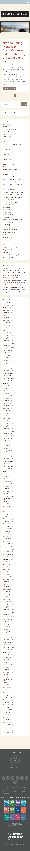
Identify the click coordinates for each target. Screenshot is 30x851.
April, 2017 (7, 569)
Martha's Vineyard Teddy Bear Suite (13, 192)
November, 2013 (8, 672)
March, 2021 (7, 451)
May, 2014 (7, 657)
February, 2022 (8, 423)
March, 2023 (7, 393)
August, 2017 (7, 559)
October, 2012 (8, 705)
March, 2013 (7, 692)
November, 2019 (8, 491)
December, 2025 (8, 310)
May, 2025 (6, 328)
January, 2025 (7, 338)
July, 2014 (6, 652)
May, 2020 (6, 476)
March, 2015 (7, 632)
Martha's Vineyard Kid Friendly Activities (14, 182)
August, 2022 (7, 408)
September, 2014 (8, 647)
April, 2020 (6, 479)
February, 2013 (8, 695)
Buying (24, 787)
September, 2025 (8, 318)
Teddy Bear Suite (7, 235)
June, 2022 (6, 413)
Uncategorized (7, 242)
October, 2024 (7, 345)
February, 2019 (8, 514)
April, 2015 (6, 629)
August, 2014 (7, 649)
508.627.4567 (17, 760)
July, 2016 (6, 592)
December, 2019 (8, 489)
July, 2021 (6, 441)
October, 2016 (7, 584)
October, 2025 (7, 315)
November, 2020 (8, 461)
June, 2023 (6, 385)
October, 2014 (8, 644)
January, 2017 (7, 577)
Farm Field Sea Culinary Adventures (13, 144)
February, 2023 (8, 396)
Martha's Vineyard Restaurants (11, 187)
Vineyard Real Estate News (10, 247)
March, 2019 (7, 511)
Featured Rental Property (10, 147)
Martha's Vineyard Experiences (11, 177)
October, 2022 (7, 403)
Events (4, 139)
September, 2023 (8, 378)
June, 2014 (6, 654)
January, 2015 (7, 637)
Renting (15, 787)
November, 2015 (8, 612)
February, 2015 (8, 634)
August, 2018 (7, 529)
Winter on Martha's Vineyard (11, 255)
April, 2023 (6, 391)
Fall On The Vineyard (8, 142)
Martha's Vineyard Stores (10, 189)
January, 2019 (7, 516)
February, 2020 (8, 484)
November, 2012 (8, 702)
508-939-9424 (16, 767)
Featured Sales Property (9, 149)
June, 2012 (7, 715)
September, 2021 (8, 436)
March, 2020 (7, 481)
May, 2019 (6, 506)
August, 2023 (7, 380)
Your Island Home (8, 257)
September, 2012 (8, 707)
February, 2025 (8, 335)
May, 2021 (6, 446)
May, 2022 (6, 416)
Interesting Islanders (8, 159)
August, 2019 (7, 499)
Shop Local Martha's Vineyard (11, 227)
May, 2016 (7, 597)
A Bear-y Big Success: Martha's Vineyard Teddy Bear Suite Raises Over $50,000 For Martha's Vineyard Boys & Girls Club (14, 285)
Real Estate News (8, 222)
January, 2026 (7, 308)
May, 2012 (7, 717)
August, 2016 (7, 589)
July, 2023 (6, 383)
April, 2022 (6, 418)
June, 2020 (6, 473)
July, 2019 (6, 501)
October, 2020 (7, 463)
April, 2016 (6, 599)
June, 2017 (6, 564)
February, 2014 (8, 665)
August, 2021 (7, 438)
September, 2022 (8, 406)
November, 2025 (8, 313)
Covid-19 (5, 134)
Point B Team (6, 217)
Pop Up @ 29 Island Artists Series (12, 220)
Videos (5, 245)
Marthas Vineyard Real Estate (11, 199)
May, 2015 (6, 627)
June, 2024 (6, 355)
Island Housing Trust (8, 164)
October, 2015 (8, 614)
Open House (6, 207)
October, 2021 (7, 433)
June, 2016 (7, 594)
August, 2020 (7, 468)
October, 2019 (7, 494)
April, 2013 (7, 690)
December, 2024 (8, 340)
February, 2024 (8, 365)
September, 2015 (8, 617)
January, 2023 (7, 398)
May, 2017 (7, 566)
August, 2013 (7, 680)
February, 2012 (8, 725)
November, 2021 (8, 431)
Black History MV (7, 124)
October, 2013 (8, 675)
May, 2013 (6, 687)
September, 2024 (8, 348)
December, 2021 (8, 428)
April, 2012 (6, 720)
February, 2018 (8, 544)
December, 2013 (8, 670)
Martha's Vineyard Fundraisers (11, 179)
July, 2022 (6, 411)
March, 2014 (7, 662)
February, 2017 (8, 574)
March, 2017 (7, 572)
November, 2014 (8, 642)
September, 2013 (8, 677)
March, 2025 (7, 333)
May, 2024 (6, 358)
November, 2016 (8, 582)
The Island (24, 789)
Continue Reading (9, 88)
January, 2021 (7, 456)
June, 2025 (6, 325)
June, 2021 (6, 443)
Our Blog (15, 791)
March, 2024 (7, 363)
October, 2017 (8, 554)
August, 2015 (7, 619)
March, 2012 (7, 722)
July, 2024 (6, 353)
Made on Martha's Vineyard (10, 169)
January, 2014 (7, 667)
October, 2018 (7, 524)
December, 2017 (8, 549)
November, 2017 (8, 551)
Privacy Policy (5, 793)
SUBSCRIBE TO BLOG (9, 113)
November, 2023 (8, 373)
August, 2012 (7, 710)
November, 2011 (8, 732)
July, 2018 (6, 531)
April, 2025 (6, 330)
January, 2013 (7, 697)
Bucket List (6, 127)
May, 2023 (6, 388)
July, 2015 (6, 622)
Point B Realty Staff (8, 215)
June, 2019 (6, 504)
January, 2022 (7, 426)
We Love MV (6, 252)
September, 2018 (8, 526)
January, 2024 (7, 368)
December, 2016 (8, 579)
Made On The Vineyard (9, 174)
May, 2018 (6, 536)
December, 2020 (8, 458)
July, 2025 (6, 323)
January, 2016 (7, 607)
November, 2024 (8, 343)
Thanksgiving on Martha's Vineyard (12, 240)
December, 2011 (8, 730)
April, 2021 (6, 448)
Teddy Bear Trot (7, 237)
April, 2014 (7, 660)
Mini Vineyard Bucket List (10, 202)
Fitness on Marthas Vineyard (11, 152)
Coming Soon (6, 132)
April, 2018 (7, 539)
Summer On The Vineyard (10, 230)
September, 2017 (8, 556)
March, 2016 (7, 602)
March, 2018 (7, 541)
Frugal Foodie (6, 154)
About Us (5, 791)
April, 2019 (7, 509)
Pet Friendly (6, 210)
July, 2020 (6, 471)
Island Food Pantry (8, 162)
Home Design (6, 157)
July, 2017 (6, 561)
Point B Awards (7, 212)
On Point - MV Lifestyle (9, 204)
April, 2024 (6, 360)
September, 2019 (8, 496)
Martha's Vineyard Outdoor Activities (13, 184)
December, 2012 (8, 700)
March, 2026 (7, 303)
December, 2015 (8, 609)
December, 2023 (8, 370)
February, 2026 (8, 305)
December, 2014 (8, 639)
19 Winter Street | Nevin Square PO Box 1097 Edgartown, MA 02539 (15, 756)
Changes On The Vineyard (10, 129)
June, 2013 (6, 685)
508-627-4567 (18, 762)
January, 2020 (7, 486)
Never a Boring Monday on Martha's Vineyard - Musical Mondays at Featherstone (15, 50)
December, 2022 (8, 401)
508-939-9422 (20, 765)
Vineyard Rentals (7, 250)
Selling (15, 789)
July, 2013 (6, 682)
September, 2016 (8, 587)
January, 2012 (7, 727)
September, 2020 (8, 466)
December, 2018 (8, 519)
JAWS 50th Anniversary (9, 167)
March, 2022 (7, 421)
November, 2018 (8, 521)
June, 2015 (6, 624)
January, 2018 (7, 546)
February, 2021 (8, 453)
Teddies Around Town (9, 232)
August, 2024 (7, 350)
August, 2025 (7, 320)
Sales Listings (6, 225)
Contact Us (24, 791)
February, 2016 (8, 604)
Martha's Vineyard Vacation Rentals (12, 194)
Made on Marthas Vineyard (10, 172)
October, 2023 (7, 375)
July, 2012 (6, 712)
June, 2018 (7, 534)
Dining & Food (7, 137)
